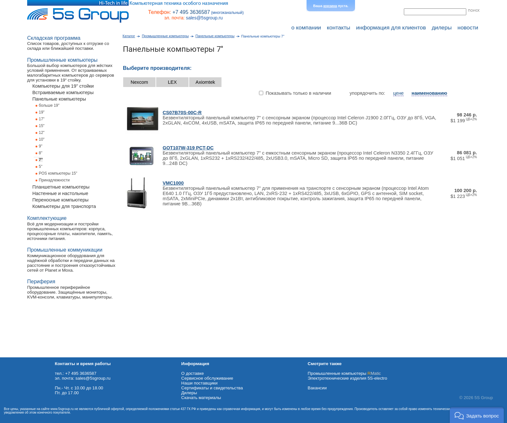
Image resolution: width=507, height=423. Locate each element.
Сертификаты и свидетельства (212, 387)
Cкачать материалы (201, 397)
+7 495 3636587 (191, 12)
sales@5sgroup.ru (204, 17)
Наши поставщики (199, 383)
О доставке (192, 373)
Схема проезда (15, 354)
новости (468, 27)
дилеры (442, 27)
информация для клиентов (391, 27)
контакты (339, 27)
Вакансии (317, 387)
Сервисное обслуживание (207, 378)
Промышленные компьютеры (344, 373)
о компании (306, 27)
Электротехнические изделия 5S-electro (347, 378)
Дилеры (189, 392)
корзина (330, 6)
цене (398, 93)
